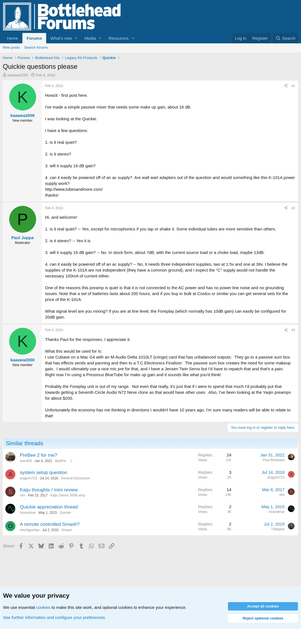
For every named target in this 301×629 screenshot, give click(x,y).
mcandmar (28, 513)
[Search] (285, 38)
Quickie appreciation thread (49, 507)
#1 (293, 86)
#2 (293, 208)
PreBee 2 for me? (38, 455)
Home (12, 38)
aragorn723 (28, 478)
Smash (67, 530)
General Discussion (75, 478)
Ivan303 (26, 461)
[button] (76, 38)
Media (90, 38)
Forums (34, 38)
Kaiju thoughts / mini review (49, 490)
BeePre (60, 461)
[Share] (286, 86)
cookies (43, 607)
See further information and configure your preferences (54, 617)
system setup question (43, 472)
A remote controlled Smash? (50, 524)
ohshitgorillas (29, 530)
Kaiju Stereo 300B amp (67, 495)
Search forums (36, 47)
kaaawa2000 (18, 75)
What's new (61, 38)
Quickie (65, 513)
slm (22, 495)
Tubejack (277, 529)
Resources (119, 38)
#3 (293, 330)
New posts (11, 47)
